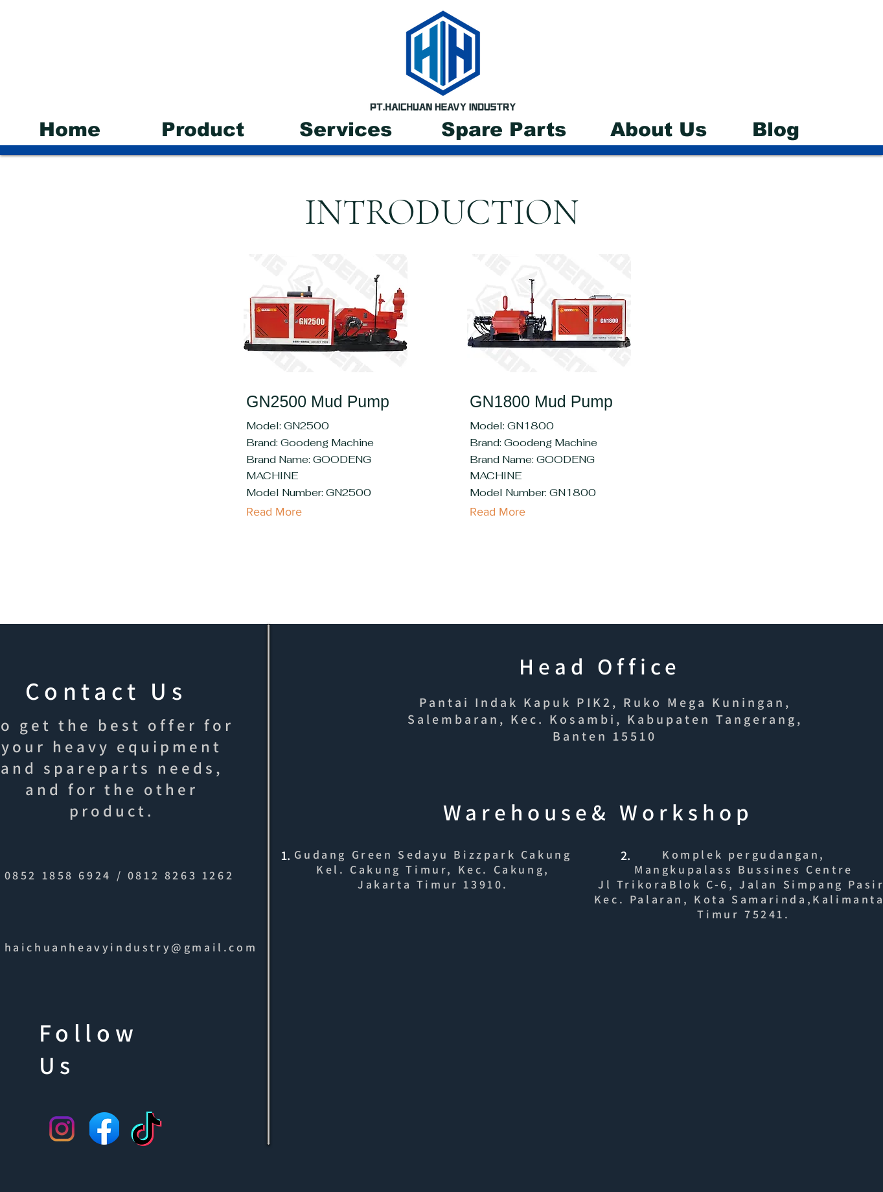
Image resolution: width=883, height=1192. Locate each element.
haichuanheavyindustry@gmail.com (131, 947)
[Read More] (274, 512)
